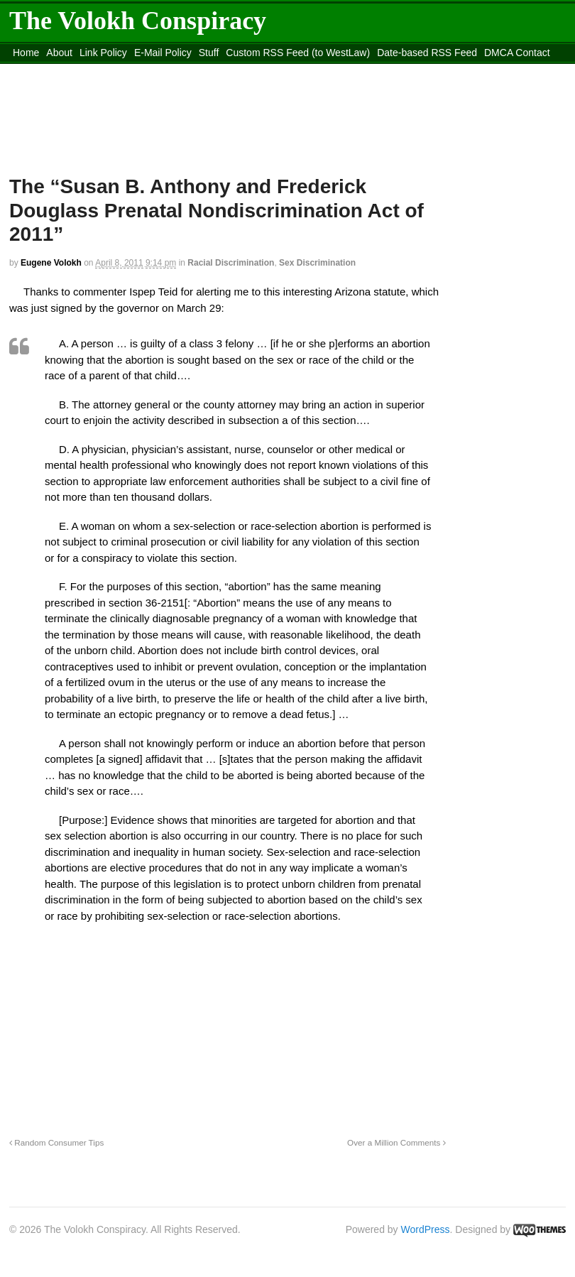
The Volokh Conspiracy (137, 20)
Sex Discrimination (317, 263)
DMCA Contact (517, 52)
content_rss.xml (47, 70)
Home (26, 52)
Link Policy (103, 52)
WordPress (425, 1229)
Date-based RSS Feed (427, 52)
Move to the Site (164, 70)
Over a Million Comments (396, 1142)
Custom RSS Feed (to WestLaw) (298, 52)
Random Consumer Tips (56, 1142)
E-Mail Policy (163, 52)
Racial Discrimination (230, 263)
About (59, 52)
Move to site (291, 70)
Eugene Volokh (51, 263)
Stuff (209, 52)
